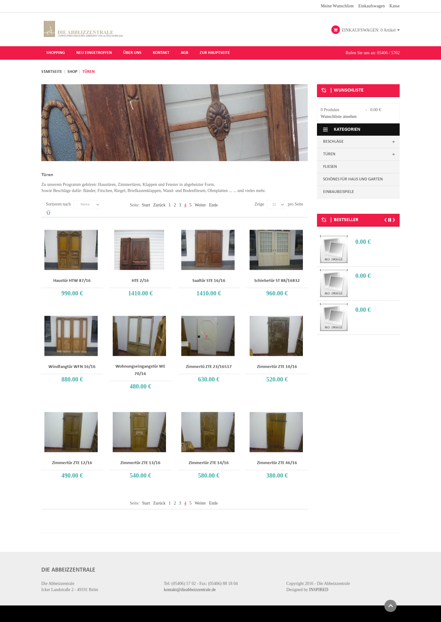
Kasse (395, 5)
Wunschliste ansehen (338, 116)
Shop (72, 71)
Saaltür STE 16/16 (208, 276)
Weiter (200, 204)
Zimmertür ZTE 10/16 (277, 362)
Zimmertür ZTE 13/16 (140, 458)
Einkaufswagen (371, 5)
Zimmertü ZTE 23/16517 (209, 362)
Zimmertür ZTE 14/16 (209, 458)
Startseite (51, 71)
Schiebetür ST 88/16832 (277, 276)
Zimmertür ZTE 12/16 (72, 458)
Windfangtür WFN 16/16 (72, 362)
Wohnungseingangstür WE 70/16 (140, 366)
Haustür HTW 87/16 (72, 276)
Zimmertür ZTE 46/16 (277, 458)
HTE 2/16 (140, 276)
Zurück (159, 204)
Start (146, 204)
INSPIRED (318, 581)
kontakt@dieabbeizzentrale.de (190, 581)
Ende (213, 204)
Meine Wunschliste (337, 5)
